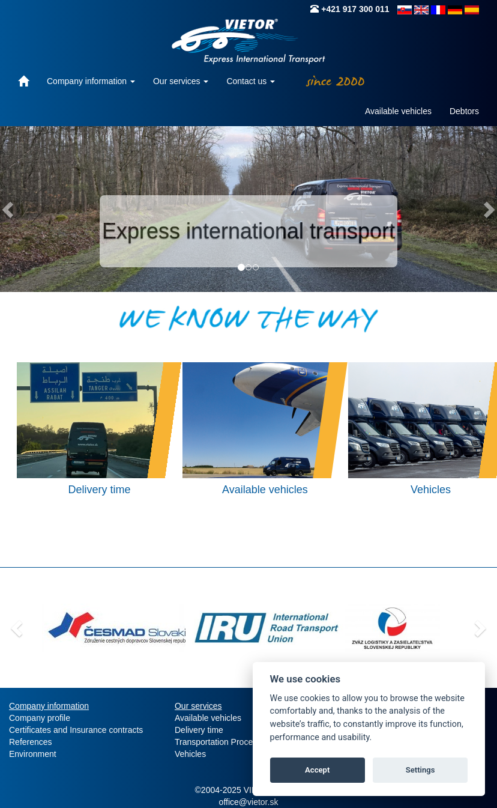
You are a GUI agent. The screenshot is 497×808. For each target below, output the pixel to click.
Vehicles (190, 754)
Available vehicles (398, 111)
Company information (91, 81)
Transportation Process (218, 742)
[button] (15, 625)
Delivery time (199, 730)
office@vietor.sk (249, 802)
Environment (32, 754)
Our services (180, 81)
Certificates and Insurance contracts (76, 730)
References (30, 742)
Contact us (250, 81)
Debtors (464, 111)
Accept (317, 769)
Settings (420, 769)
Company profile (39, 718)
